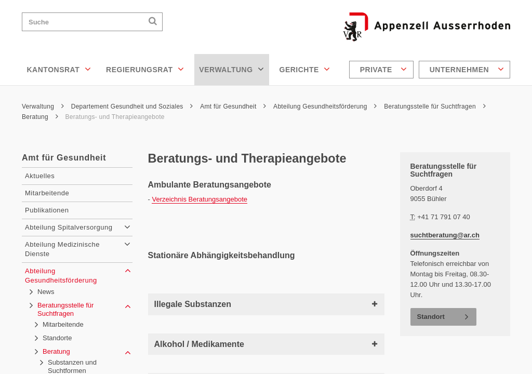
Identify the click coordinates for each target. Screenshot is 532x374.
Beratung (40, 117)
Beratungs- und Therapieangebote (114, 117)
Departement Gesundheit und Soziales (132, 106)
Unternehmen (467, 69)
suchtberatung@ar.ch (445, 235)
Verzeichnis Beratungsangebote (199, 199)
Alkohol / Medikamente (266, 344)
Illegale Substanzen (266, 304)
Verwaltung (231, 69)
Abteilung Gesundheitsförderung (325, 106)
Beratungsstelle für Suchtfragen (435, 106)
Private (383, 69)
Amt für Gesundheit (233, 106)
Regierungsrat (145, 69)
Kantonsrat (59, 69)
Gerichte (305, 69)
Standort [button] (431, 316)
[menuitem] (382, 69)
